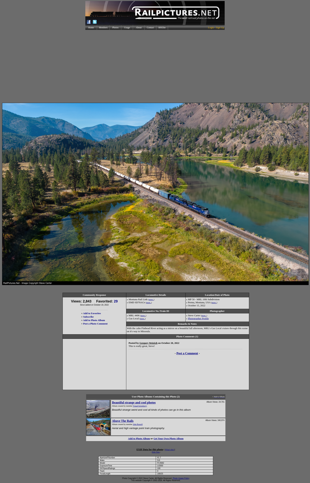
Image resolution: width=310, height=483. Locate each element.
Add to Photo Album (94, 320)
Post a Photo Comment (95, 323)
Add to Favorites (92, 313)
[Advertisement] (154, 66)
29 (116, 301)
